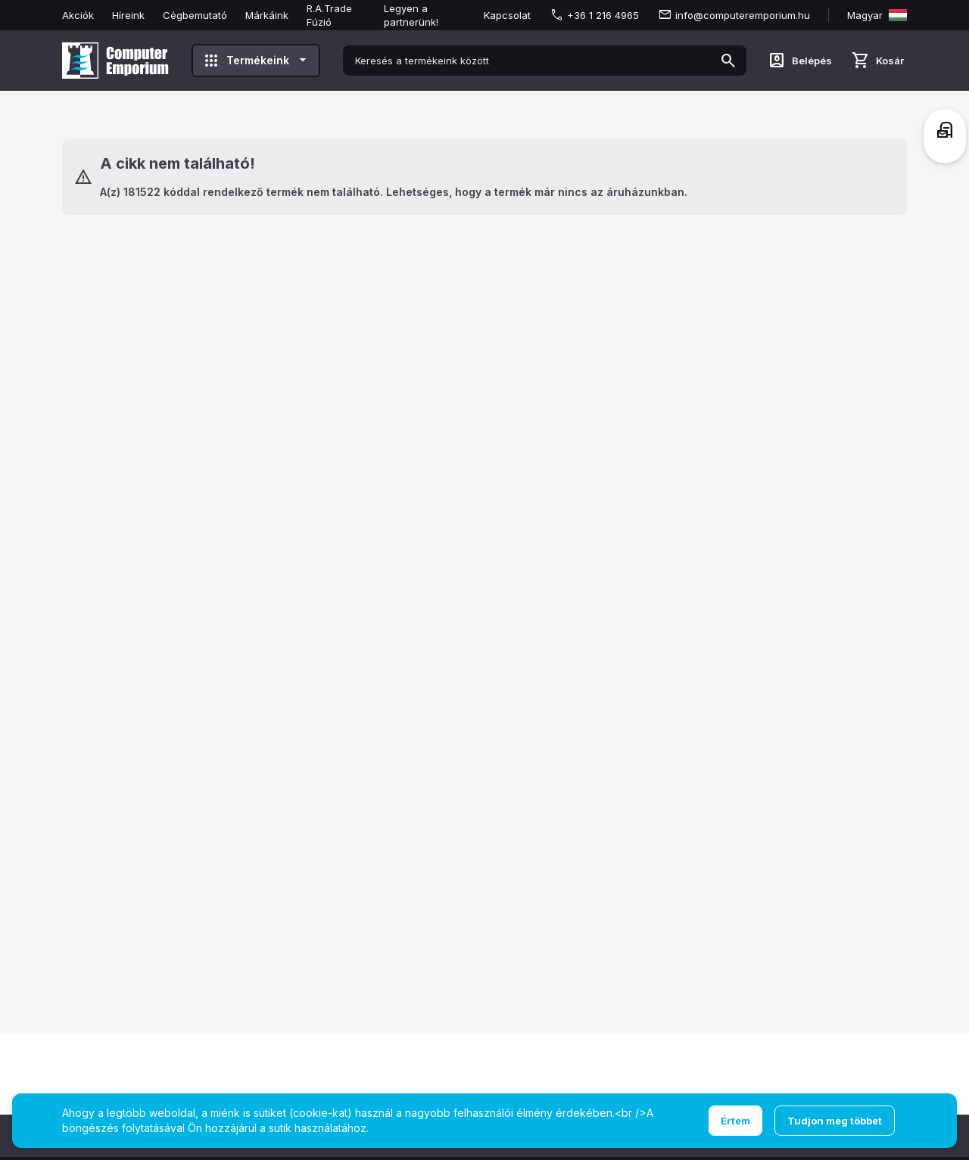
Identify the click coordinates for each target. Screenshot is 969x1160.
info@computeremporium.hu (742, 15)
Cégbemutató (195, 15)
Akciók (78, 15)
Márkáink (266, 15)
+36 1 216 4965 (603, 15)
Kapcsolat (507, 15)
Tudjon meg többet (834, 1121)
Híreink (128, 15)
